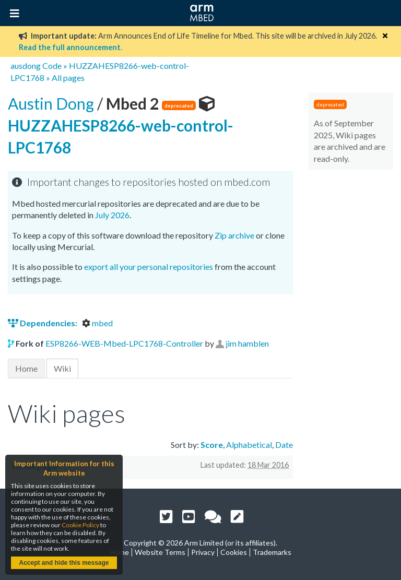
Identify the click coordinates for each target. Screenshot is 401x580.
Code (52, 65)
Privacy (203, 552)
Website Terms (160, 552)
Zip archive (234, 235)
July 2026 (112, 215)
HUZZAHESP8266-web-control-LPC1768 (120, 125)
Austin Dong (52, 103)
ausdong (25, 65)
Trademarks (272, 552)
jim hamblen (247, 343)
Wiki (62, 368)
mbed (97, 323)
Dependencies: (43, 323)
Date (284, 444)
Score (211, 444)
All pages (68, 77)
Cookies (233, 552)
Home (26, 368)
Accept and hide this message (64, 562)
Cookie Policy (80, 525)
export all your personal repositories (148, 266)
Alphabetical (249, 444)
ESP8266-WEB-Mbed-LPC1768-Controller (124, 343)
